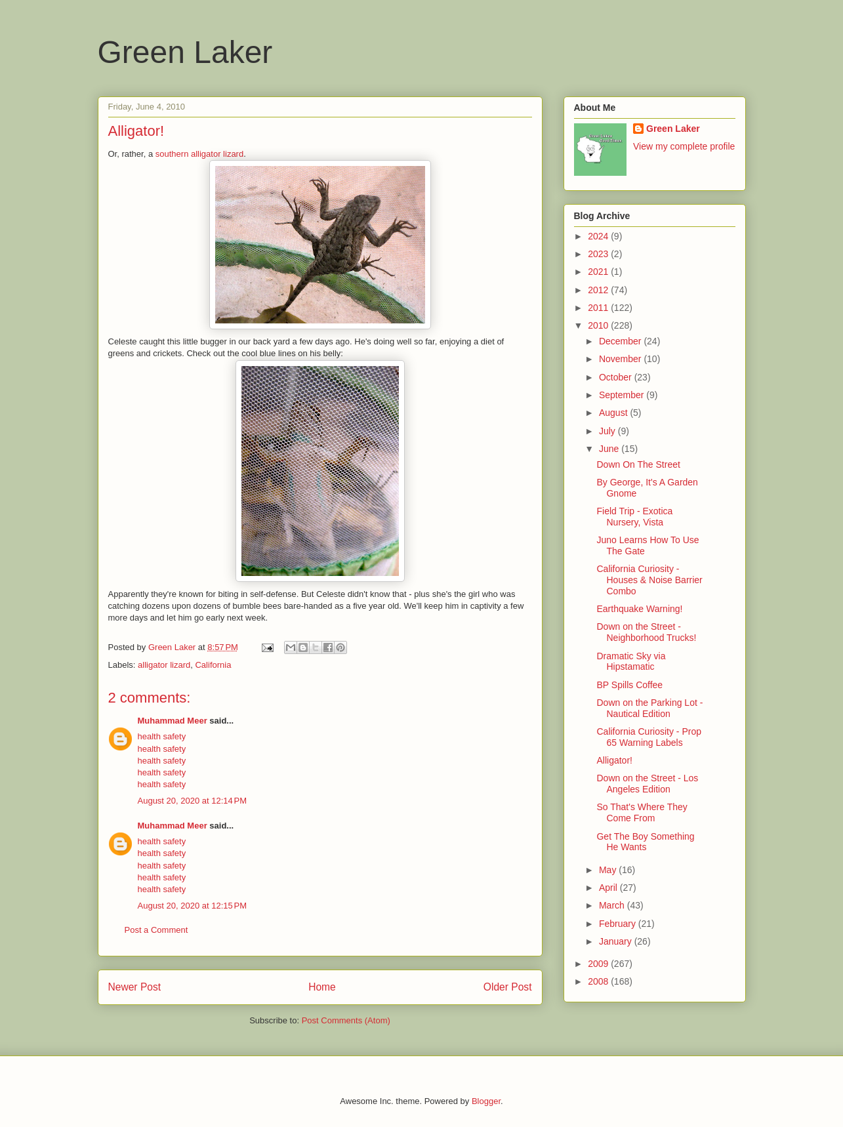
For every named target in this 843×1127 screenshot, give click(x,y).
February (618, 923)
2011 (599, 307)
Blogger (486, 1101)
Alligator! (614, 760)
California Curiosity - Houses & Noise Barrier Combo (649, 580)
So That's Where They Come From (641, 812)
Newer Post (134, 987)
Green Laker (185, 52)
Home (322, 987)
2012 (599, 290)
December (621, 341)
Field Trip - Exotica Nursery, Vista (634, 516)
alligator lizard (164, 665)
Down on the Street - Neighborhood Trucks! (646, 632)
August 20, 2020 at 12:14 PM (192, 801)
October (616, 377)
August (614, 412)
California (213, 665)
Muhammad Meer (172, 721)
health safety (162, 736)
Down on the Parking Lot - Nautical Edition (649, 708)
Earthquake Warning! (639, 609)
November (621, 359)
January (616, 941)
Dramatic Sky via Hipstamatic (630, 661)
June (610, 448)
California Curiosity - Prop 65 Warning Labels (648, 737)
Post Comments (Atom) (346, 1020)
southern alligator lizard (199, 154)
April (609, 887)
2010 (599, 325)
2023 (599, 254)
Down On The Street (638, 464)
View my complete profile (684, 146)
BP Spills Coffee (629, 685)
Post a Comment (156, 930)
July (608, 431)
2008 (599, 981)
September (622, 395)
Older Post (507, 987)
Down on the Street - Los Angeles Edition (647, 783)
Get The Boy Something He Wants (645, 842)
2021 (599, 271)
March (613, 905)
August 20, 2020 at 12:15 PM (192, 906)
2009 (599, 963)
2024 (599, 236)
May (609, 870)
